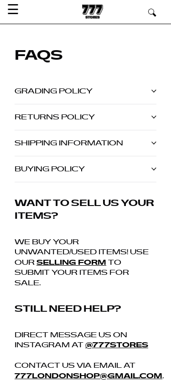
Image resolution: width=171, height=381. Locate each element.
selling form (71, 262)
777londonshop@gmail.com (88, 376)
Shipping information (85, 143)
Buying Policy (85, 169)
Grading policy (85, 91)
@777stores (116, 345)
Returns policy (85, 117)
